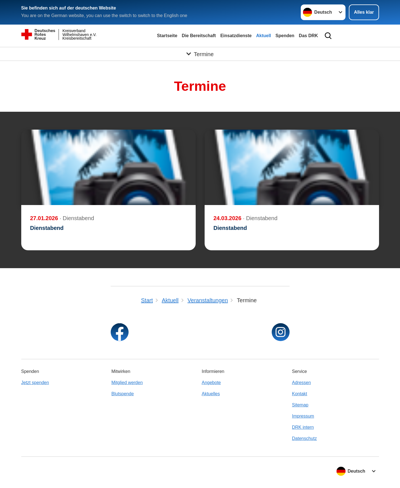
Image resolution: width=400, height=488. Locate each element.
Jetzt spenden (35, 382)
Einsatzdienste (236, 35)
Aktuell (263, 35)
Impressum (303, 416)
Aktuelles (211, 393)
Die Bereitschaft (199, 35)
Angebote (211, 382)
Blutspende (123, 393)
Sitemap (300, 405)
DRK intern (303, 427)
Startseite (167, 35)
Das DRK (308, 35)
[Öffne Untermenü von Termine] (200, 54)
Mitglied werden (127, 382)
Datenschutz (304, 438)
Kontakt (299, 393)
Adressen (301, 382)
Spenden (285, 35)
